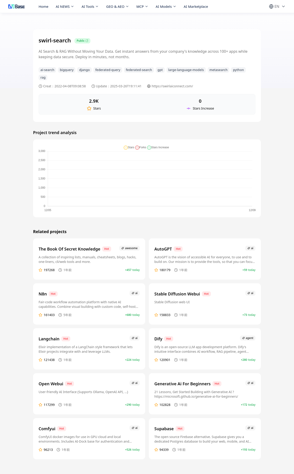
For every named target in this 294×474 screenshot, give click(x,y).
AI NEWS (65, 6)
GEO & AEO (117, 6)
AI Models (166, 6)
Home (43, 6)
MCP (142, 6)
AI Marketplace (196, 6)
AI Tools (90, 6)
